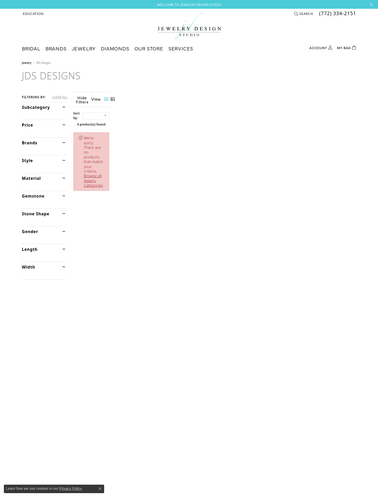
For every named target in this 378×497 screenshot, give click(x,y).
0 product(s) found (215, 120)
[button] (33, 13)
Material (31, 178)
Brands (56, 48)
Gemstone (33, 196)
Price (27, 125)
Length (30, 249)
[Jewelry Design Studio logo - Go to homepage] (189, 26)
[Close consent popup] (100, 488)
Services (180, 48)
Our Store (148, 48)
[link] (337, 13)
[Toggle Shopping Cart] (346, 47)
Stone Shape (35, 214)
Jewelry (84, 48)
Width (28, 267)
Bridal (31, 48)
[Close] (371, 4)
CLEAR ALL (59, 97)
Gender (30, 231)
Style (27, 160)
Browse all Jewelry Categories (215, 133)
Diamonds (115, 48)
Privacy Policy (70, 488)
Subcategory (36, 107)
